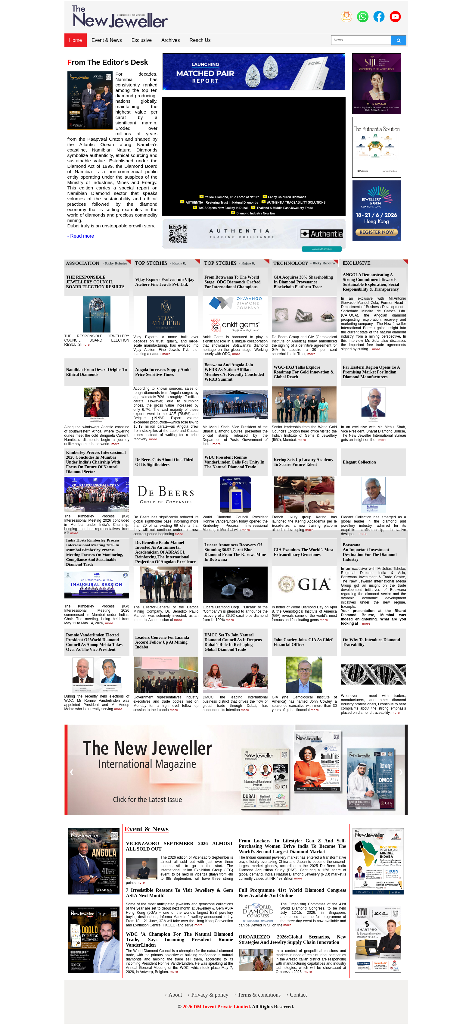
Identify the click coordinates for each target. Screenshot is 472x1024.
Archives (170, 40)
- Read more (80, 236)
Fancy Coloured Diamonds (287, 197)
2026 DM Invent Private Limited (216, 1006)
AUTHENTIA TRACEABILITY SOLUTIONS (296, 202)
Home (75, 40)
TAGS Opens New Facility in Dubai (223, 208)
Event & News (107, 40)
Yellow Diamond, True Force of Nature (232, 197)
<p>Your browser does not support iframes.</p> (253, 147)
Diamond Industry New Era (256, 213)
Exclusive (142, 40)
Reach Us (200, 40)
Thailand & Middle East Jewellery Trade (285, 208)
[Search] (398, 40)
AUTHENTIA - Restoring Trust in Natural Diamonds (222, 202)
